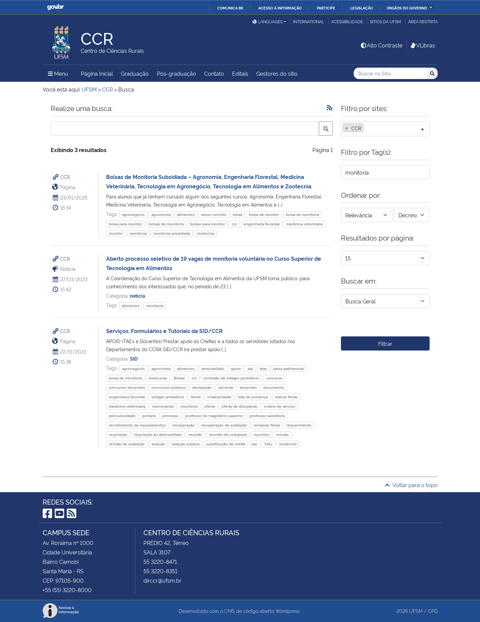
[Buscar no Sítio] (390, 73)
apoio (236, 368)
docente (225, 387)
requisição (118, 434)
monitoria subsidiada (171, 233)
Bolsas (179, 377)
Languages (267, 21)
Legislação (361, 7)
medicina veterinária (304, 223)
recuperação (183, 425)
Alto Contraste (381, 45)
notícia (137, 295)
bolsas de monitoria (166, 223)
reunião (195, 434)
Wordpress (287, 611)
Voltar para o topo (411, 484)
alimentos (185, 214)
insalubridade (219, 396)
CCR (65, 177)
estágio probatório (167, 396)
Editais (240, 73)
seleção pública (186, 443)
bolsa (237, 214)
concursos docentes (127, 387)
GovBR (55, 7)
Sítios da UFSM (385, 21)
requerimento (299, 425)
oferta (209, 406)
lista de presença (253, 396)
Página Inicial (97, 73)
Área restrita (423, 21)
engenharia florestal (261, 223)
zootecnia (205, 233)
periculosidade (122, 415)
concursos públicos (168, 387)
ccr (234, 223)
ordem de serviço (279, 406)
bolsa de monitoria (302, 214)
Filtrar (385, 343)
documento (273, 387)
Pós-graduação (176, 73)
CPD (433, 611)
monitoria (138, 233)
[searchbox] (367, 128)
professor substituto (267, 415)
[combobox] (385, 128)
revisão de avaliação (127, 443)
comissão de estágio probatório (231, 377)
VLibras (422, 45)
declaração (202, 387)
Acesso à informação (280, 7)
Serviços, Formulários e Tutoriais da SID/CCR (164, 330)
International (308, 21)
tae (254, 443)
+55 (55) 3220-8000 (67, 589)
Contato (214, 73)
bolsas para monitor (207, 223)
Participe (326, 7)
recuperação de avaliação (224, 425)
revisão (282, 434)
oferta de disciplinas (239, 406)
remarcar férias (267, 425)
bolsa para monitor (125, 223)
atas (263, 368)
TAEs (268, 443)
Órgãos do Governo (407, 7)
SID (134, 358)
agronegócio (133, 214)
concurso (274, 377)
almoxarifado (212, 368)
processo (170, 415)
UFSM (416, 611)
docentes (248, 387)
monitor (116, 233)
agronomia (161, 214)
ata (250, 368)
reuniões (261, 434)
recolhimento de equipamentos (137, 425)
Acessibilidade (347, 21)
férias (196, 396)
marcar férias (286, 396)
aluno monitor (213, 214)
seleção (158, 443)
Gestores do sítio (277, 73)
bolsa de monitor (264, 214)
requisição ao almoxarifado (158, 434)
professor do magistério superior (214, 415)
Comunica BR (230, 7)
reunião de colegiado (228, 434)
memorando (163, 406)
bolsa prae (158, 377)
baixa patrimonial (288, 368)
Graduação (135, 73)
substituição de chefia (225, 443)
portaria (149, 415)
